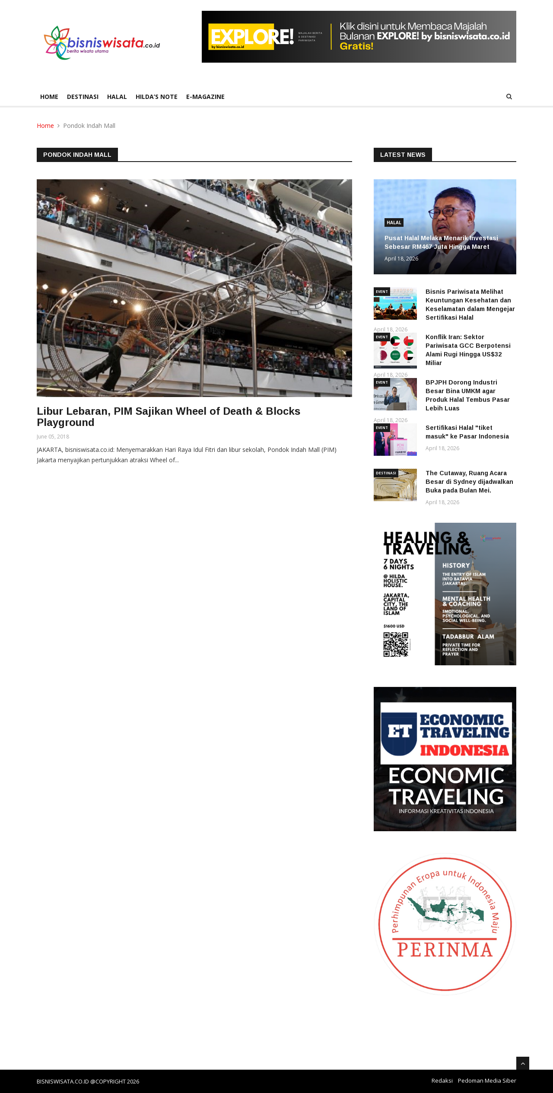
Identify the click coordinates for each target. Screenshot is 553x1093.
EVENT (382, 291)
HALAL (117, 96)
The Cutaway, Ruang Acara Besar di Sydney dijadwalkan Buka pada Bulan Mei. (469, 482)
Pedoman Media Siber (487, 1080)
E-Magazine (205, 96)
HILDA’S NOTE (157, 96)
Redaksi (442, 1080)
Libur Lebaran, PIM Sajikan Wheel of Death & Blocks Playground (168, 416)
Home (49, 96)
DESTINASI (83, 96)
